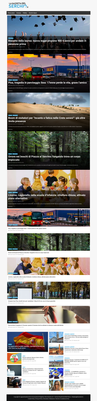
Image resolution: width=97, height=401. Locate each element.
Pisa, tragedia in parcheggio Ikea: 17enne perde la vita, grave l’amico (47, 82)
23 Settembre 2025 (21, 46)
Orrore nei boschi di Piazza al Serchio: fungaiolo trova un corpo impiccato (28, 252)
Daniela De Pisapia (69, 364)
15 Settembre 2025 (20, 303)
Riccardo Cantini (12, 85)
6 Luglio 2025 (33, 360)
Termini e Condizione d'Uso (62, 398)
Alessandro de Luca (12, 46)
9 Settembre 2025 (76, 340)
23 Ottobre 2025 (21, 350)
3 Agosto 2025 (76, 364)
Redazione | (52, 398)
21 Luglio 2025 (76, 376)
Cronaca (18, 13)
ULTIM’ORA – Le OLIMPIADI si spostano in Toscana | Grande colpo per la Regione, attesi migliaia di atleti (75, 373)
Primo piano (11, 13)
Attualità (10, 115)
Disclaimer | (46, 398)
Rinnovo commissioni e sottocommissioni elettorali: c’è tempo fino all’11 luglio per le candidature (33, 370)
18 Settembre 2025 (20, 162)
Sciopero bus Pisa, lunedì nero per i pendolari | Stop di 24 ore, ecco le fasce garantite (31, 301)
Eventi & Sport (33, 13)
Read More (10, 52)
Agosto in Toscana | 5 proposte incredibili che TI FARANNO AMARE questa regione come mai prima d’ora (76, 361)
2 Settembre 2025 (76, 351)
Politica (25, 13)
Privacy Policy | (39, 398)
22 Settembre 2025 (20, 85)
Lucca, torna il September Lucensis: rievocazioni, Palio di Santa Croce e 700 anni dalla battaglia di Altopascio (76, 337)
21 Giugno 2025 (34, 384)
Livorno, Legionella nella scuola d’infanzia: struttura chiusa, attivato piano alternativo (31, 277)
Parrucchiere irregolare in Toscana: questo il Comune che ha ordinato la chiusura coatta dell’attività (35, 325)
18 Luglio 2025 (75, 388)
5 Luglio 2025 (33, 373)
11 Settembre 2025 (20, 327)
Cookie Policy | (32, 398)
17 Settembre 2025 (20, 201)
